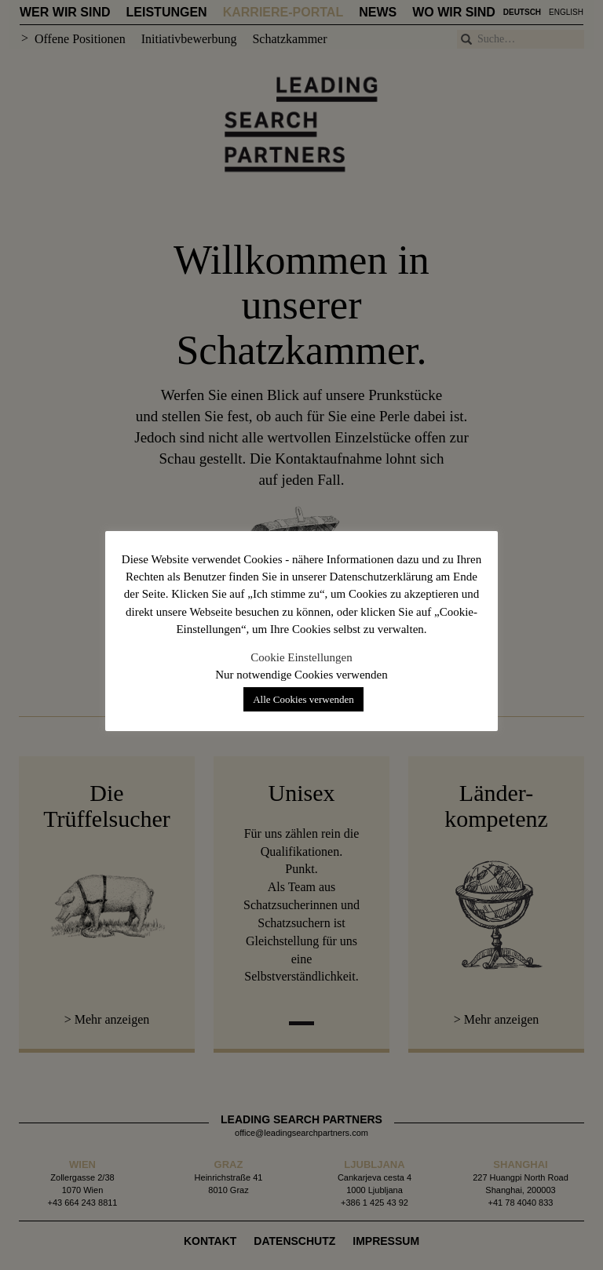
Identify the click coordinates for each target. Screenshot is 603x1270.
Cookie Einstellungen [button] (301, 657)
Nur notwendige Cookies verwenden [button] (301, 674)
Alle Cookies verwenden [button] (303, 699)
